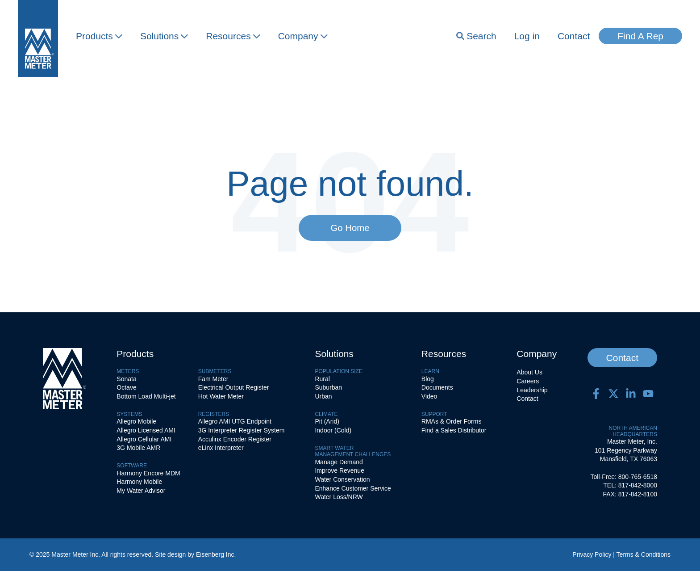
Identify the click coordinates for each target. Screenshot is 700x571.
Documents (437, 387)
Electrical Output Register (233, 387)
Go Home (349, 228)
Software (132, 465)
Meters (128, 371)
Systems (129, 414)
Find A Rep (640, 36)
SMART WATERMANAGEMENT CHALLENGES (353, 451)
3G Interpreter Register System (241, 430)
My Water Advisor (141, 490)
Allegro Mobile (136, 421)
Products (99, 36)
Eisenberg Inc (215, 554)
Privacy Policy (591, 554)
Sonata (126, 378)
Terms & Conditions (644, 554)
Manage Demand (338, 462)
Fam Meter (213, 378)
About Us (529, 372)
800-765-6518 (637, 476)
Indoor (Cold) (333, 430)
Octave (126, 387)
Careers (528, 381)
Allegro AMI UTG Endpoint (234, 421)
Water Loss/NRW (338, 496)
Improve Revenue (339, 470)
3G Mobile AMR (138, 447)
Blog (427, 378)
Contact (574, 36)
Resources (233, 36)
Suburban (328, 387)
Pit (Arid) (327, 421)
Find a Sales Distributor (454, 430)
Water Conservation (342, 479)
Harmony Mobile (139, 481)
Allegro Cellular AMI (144, 439)
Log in (527, 36)
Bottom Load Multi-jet (146, 396)
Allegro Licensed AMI (146, 430)
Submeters (215, 371)
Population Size (338, 371)
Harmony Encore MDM (148, 473)
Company (303, 36)
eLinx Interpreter (221, 447)
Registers (213, 414)
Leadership (532, 390)
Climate (326, 414)
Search (476, 36)
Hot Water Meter (221, 396)
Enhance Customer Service (353, 488)
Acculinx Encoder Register (234, 439)
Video (429, 396)
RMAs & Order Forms (451, 421)
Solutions (164, 36)
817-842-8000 (637, 485)
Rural (322, 378)
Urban (323, 396)
